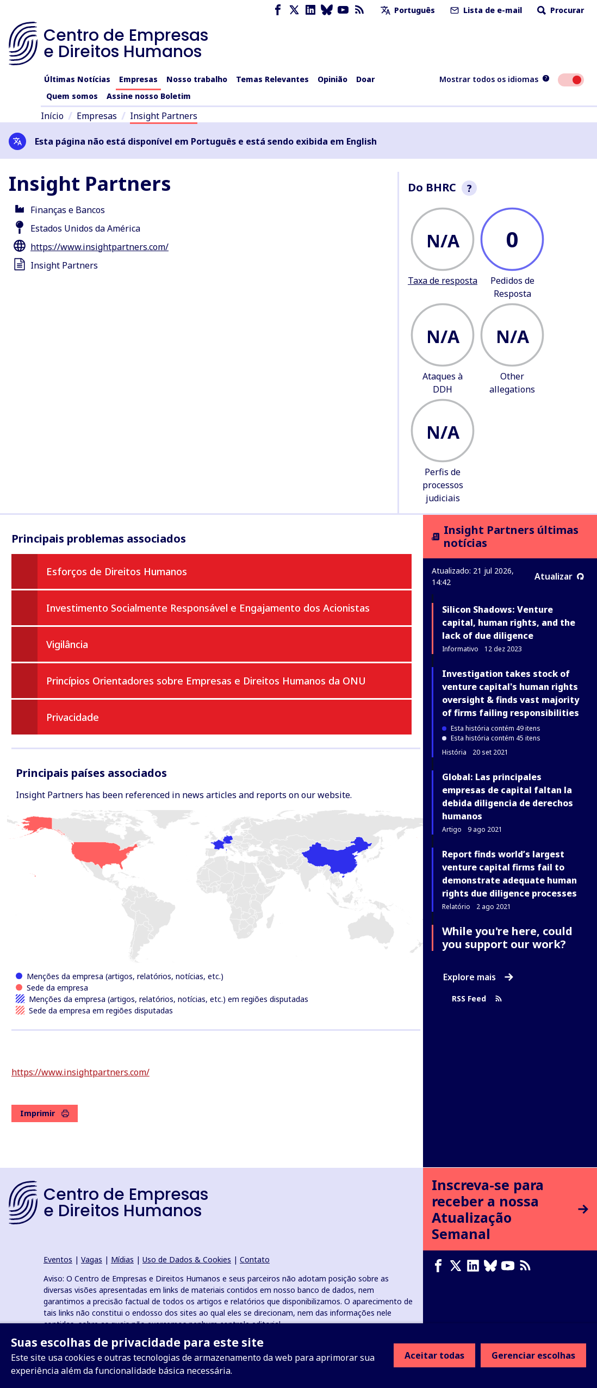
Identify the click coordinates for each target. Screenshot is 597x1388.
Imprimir (44, 1113)
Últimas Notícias (77, 79)
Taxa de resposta (442, 281)
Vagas (91, 1259)
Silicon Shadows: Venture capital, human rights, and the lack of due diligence (508, 622)
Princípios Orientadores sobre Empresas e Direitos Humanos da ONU (206, 680)
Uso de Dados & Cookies (186, 1259)
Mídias (122, 1259)
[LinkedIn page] (310, 10)
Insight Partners (163, 116)
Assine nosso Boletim (149, 96)
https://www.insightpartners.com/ (99, 247)
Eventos (57, 1259)
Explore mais (478, 977)
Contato (255, 1259)
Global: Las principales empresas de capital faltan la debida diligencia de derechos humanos (507, 796)
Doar (365, 79)
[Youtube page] (343, 10)
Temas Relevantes (272, 79)
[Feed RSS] (359, 10)
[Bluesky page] (326, 10)
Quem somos (72, 96)
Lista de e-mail (485, 10)
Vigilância (67, 644)
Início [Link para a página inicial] (52, 116)
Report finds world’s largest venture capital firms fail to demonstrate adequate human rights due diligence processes (509, 873)
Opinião (332, 79)
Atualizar (559, 576)
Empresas (138, 79)
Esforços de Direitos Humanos (116, 571)
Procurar (559, 10)
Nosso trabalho (196, 79)
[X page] (294, 10)
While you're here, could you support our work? (507, 937)
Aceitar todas (434, 1355)
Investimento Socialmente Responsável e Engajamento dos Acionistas (208, 607)
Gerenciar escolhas (533, 1355)
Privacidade (72, 717)
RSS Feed (477, 999)
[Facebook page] (277, 10)
